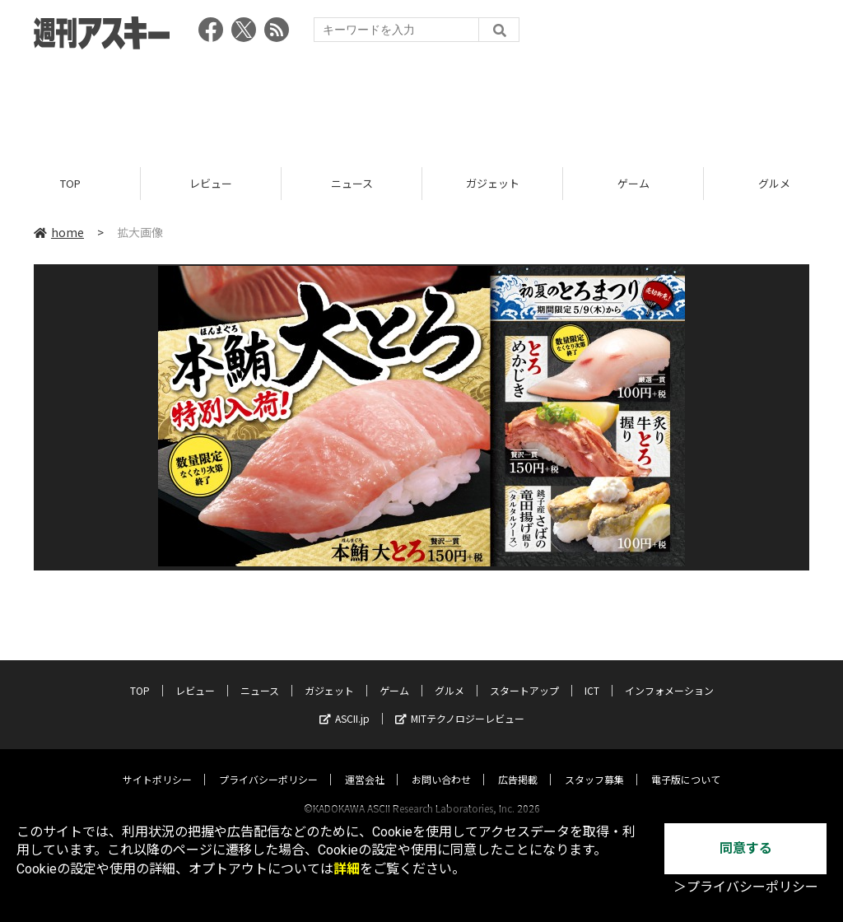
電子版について (685, 764)
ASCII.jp (344, 703)
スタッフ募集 (594, 764)
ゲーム (633, 183)
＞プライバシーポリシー (745, 887)
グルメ (449, 675)
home (59, 232)
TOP (70, 183)
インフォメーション (669, 675)
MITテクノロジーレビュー (459, 703)
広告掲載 (518, 764)
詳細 (346, 869)
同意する (746, 848)
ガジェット (492, 183)
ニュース (352, 183)
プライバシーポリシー (268, 764)
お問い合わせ (441, 764)
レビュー (210, 183)
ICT (592, 675)
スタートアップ (524, 675)
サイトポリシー (157, 764)
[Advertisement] (421, 103)
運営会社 (364, 764)
